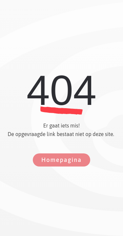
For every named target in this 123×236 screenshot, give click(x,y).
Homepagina (61, 159)
